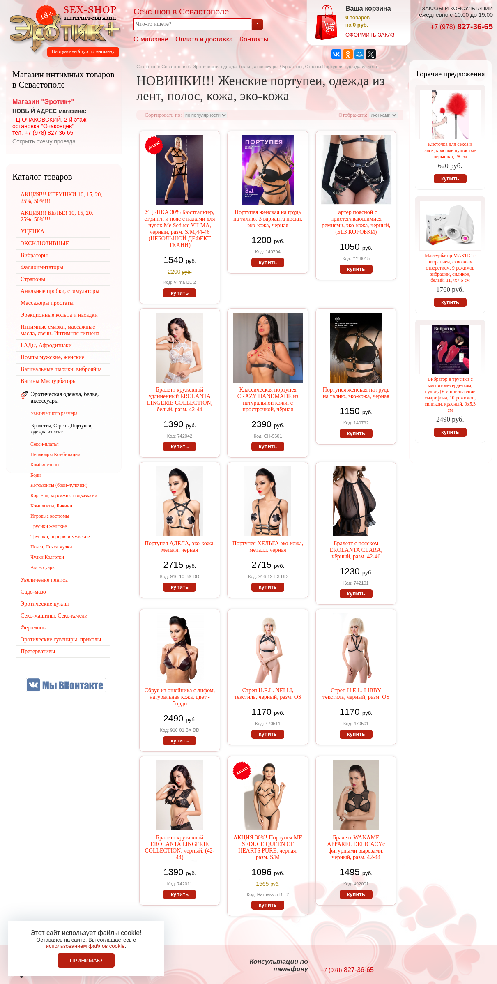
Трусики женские (48, 526)
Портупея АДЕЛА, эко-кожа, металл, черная (180, 546)
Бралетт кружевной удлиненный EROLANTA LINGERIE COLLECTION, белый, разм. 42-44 (179, 399)
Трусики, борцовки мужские (60, 536)
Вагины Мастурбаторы (48, 381)
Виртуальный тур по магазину (83, 51)
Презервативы (38, 651)
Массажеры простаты (47, 303)
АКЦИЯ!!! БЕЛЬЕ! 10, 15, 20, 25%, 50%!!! (57, 216)
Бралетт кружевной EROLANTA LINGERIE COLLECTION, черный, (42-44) (179, 847)
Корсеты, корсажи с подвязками (63, 495)
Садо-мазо (33, 592)
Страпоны (33, 279)
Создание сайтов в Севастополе (465, 966)
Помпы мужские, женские (52, 357)
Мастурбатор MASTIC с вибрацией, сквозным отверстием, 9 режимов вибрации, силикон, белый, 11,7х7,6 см (450, 268)
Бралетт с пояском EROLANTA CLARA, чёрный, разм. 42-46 (356, 550)
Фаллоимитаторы (42, 267)
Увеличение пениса (44, 580)
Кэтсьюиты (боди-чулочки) (58, 485)
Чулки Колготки (47, 557)
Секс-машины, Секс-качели (54, 616)
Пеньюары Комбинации (55, 454)
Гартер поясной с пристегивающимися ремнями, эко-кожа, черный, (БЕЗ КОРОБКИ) (356, 222)
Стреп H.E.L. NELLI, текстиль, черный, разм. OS (268, 693)
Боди (35, 475)
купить (179, 293)
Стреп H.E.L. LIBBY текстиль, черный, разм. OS (355, 693)
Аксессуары (42, 567)
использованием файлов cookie (85, 946)
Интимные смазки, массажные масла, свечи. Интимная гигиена (60, 330)
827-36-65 (461, 26)
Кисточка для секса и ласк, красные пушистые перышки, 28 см (450, 150)
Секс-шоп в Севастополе (162, 66)
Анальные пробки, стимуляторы (60, 291)
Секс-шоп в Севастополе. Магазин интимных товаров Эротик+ (62, 28)
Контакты (254, 39)
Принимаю (86, 960)
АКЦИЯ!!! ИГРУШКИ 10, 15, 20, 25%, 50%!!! (61, 197)
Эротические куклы (45, 604)
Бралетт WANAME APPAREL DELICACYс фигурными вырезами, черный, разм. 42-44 (356, 847)
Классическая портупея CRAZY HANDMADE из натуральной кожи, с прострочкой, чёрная (268, 399)
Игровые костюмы (49, 516)
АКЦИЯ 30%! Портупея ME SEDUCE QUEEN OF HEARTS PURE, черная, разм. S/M (267, 847)
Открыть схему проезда (44, 141)
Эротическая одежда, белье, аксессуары (236, 66)
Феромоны (34, 628)
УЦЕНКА (32, 231)
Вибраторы (34, 255)
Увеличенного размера (53, 413)
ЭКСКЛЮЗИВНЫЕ (45, 243)
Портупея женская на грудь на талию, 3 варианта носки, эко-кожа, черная (267, 218)
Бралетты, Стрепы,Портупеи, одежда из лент (61, 429)
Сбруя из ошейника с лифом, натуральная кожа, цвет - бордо (180, 697)
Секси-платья (44, 444)
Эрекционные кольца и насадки (59, 315)
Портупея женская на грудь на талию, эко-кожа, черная (356, 393)
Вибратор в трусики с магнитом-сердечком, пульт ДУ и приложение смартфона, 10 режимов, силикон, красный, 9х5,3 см (450, 394)
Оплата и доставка (204, 39)
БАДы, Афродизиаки (46, 345)
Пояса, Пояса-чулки (51, 547)
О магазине (150, 39)
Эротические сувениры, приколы (61, 639)
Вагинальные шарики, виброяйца (61, 369)
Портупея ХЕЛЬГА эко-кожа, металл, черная (268, 546)
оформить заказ (369, 35)
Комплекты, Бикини (51, 506)
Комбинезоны (44, 465)
